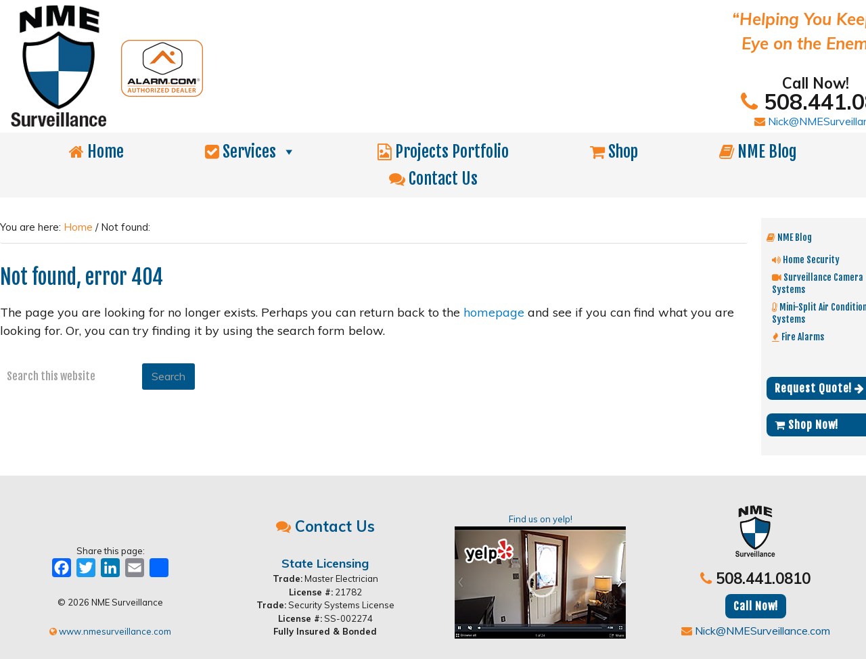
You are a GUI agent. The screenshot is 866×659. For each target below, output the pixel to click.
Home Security (806, 259)
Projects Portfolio (443, 151)
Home (96, 151)
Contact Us (433, 178)
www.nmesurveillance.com (110, 631)
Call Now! (755, 606)
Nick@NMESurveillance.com (755, 630)
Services (250, 151)
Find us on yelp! (540, 576)
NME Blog (758, 151)
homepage (493, 312)
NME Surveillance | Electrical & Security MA (294, 66)
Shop (614, 151)
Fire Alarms (798, 336)
